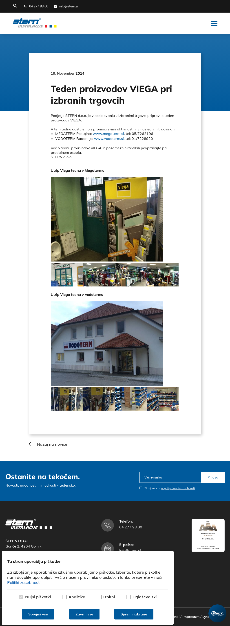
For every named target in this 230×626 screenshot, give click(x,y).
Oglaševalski (145, 596)
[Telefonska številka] (35, 6)
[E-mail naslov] (65, 6)
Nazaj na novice (52, 444)
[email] (170, 477)
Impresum (190, 616)
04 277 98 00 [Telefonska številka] (130, 527)
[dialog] (87, 588)
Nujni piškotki (38, 596)
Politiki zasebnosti (23, 582)
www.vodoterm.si (109, 138)
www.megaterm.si (108, 133)
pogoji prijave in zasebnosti (178, 488)
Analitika (77, 596)
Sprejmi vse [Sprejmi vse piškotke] (38, 614)
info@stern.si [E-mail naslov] (130, 550)
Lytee (207, 616)
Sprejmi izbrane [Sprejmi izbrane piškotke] (134, 614)
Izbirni (109, 596)
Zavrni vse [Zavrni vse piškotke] (84, 614)
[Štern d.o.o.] (35, 23)
